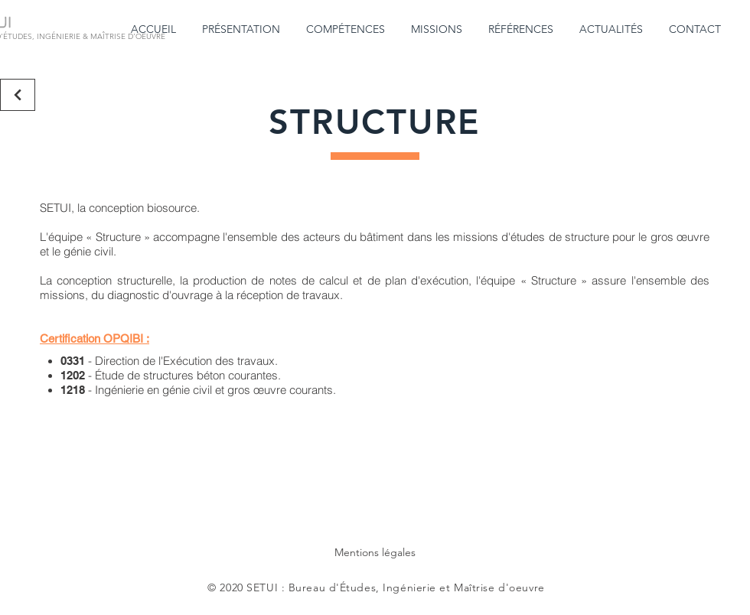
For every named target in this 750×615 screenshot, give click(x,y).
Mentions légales (375, 552)
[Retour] (17, 95)
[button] (243, 29)
